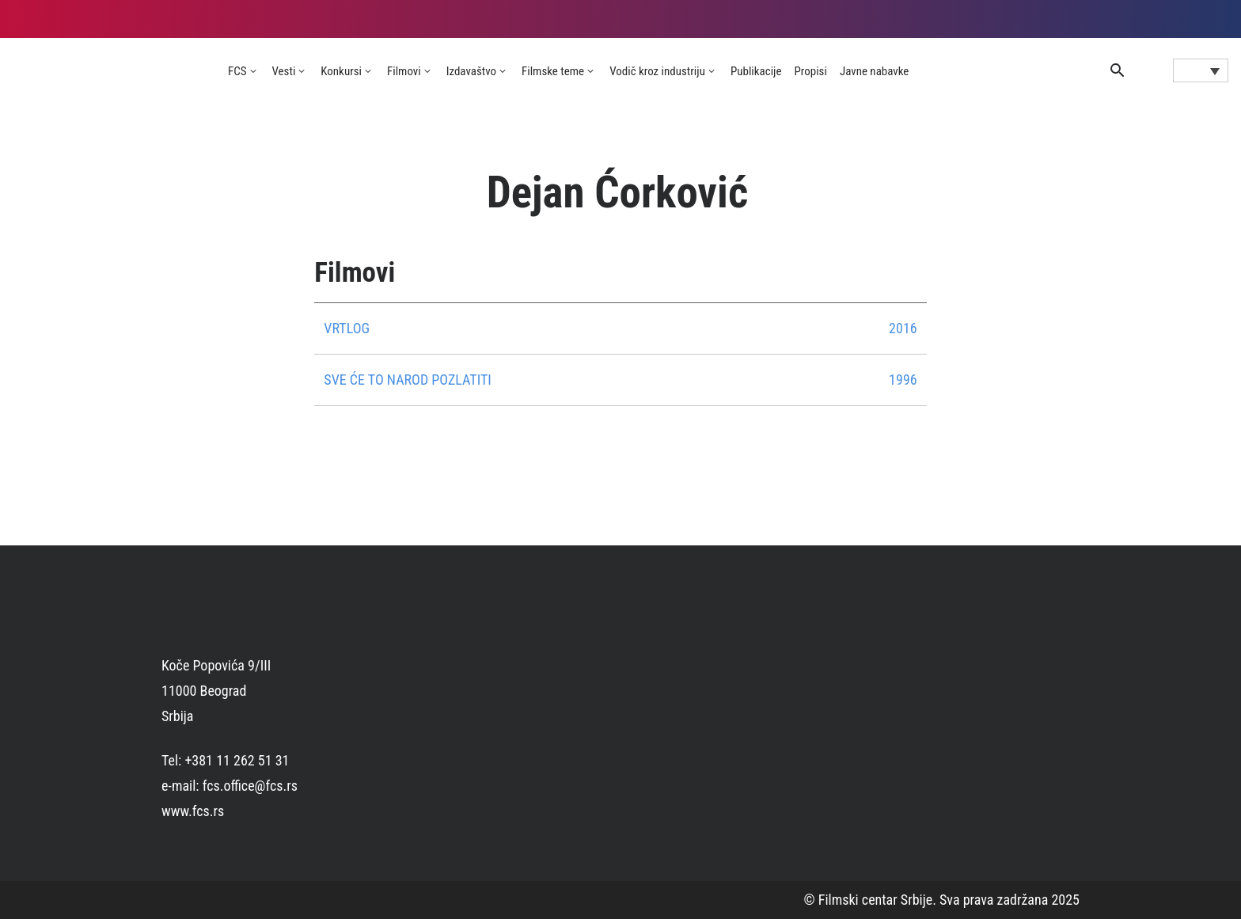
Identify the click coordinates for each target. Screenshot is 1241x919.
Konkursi (341, 71)
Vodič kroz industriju (657, 71)
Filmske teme (553, 71)
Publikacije (756, 71)
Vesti (284, 71)
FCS (237, 71)
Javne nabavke (874, 71)
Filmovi (404, 71)
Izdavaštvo (471, 71)
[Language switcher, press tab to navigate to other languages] (1200, 70)
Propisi (811, 71)
